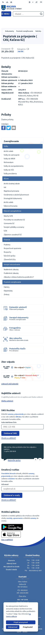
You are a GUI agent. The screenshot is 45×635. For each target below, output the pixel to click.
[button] (35, 449)
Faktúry (20, 41)
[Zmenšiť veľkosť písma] (33, 2)
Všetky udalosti (7, 391)
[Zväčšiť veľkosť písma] (36, 2)
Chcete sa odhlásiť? (8, 428)
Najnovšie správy (14, 450)
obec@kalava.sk (22, 592)
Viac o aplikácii (7, 530)
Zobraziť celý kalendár (9, 374)
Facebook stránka (22, 595)
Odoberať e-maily (12, 485)
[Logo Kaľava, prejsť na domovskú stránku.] (22, 7)
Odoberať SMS (10, 423)
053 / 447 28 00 (22, 590)
